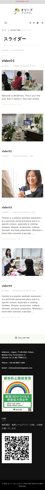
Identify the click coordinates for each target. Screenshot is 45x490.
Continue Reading (11, 104)
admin (6, 66)
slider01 (8, 61)
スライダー (5, 56)
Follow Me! (22, 338)
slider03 (7, 207)
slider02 (7, 151)
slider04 (7, 285)
